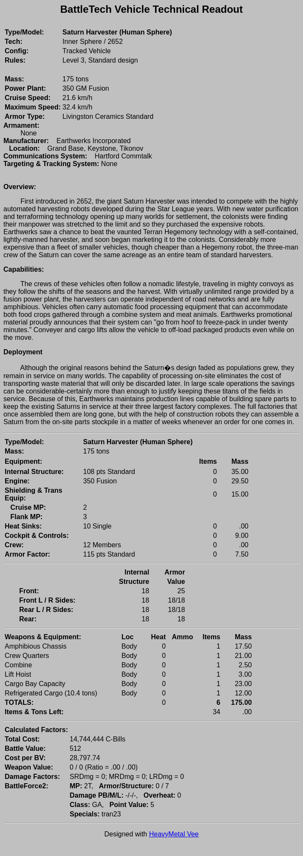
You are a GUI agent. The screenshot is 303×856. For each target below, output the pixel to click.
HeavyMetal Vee (174, 834)
